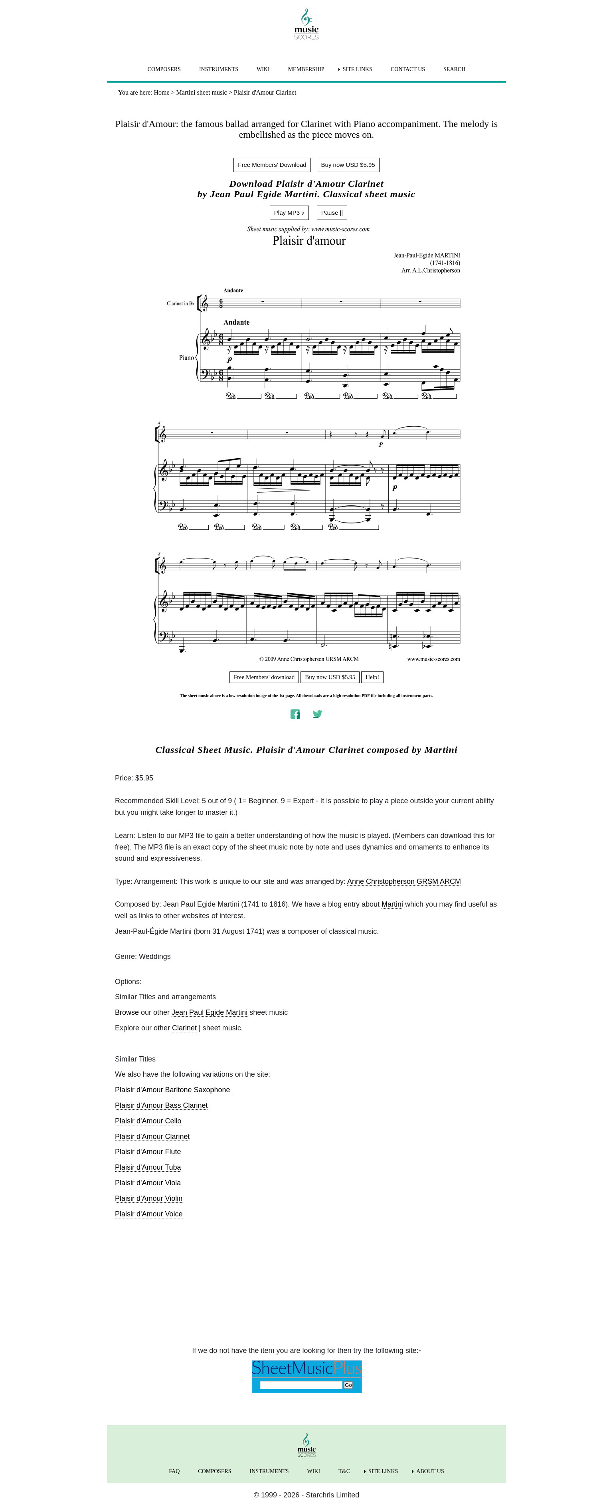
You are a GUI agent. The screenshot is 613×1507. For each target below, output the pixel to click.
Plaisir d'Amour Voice (149, 1214)
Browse (127, 1012)
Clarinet (184, 1028)
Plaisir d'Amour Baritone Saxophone (172, 1090)
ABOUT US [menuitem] (430, 1471)
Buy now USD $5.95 (348, 164)
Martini (441, 750)
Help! (372, 677)
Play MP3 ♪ (289, 212)
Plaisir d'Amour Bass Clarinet (161, 1105)
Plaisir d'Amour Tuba (148, 1167)
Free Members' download (264, 677)
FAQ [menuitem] (174, 1471)
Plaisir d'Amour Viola (148, 1183)
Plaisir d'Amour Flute (148, 1152)
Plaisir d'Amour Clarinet (152, 1137)
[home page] (306, 24)
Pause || (332, 212)
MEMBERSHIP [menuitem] (306, 69)
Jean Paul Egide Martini (209, 1012)
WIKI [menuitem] (263, 69)
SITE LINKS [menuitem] (357, 69)
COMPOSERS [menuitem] (164, 69)
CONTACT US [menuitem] (408, 69)
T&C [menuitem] (344, 1471)
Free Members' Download (272, 164)
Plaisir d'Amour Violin (148, 1198)
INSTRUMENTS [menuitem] (218, 69)
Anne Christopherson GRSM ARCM (404, 881)
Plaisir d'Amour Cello (148, 1121)
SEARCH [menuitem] (454, 69)
